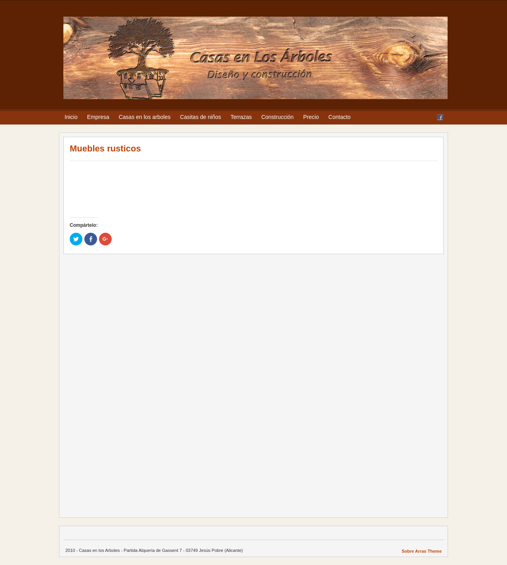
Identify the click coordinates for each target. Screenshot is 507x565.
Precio (311, 117)
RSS (430, 117)
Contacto (339, 117)
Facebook (440, 117)
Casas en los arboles (145, 117)
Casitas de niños (200, 117)
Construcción (277, 117)
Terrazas (241, 117)
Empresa (98, 117)
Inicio (71, 117)
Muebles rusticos (105, 148)
